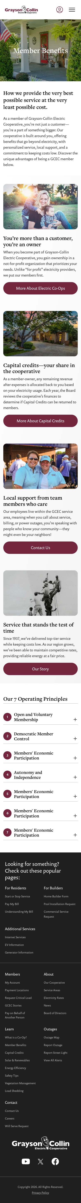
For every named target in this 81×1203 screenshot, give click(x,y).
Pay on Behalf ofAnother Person (15, 1015)
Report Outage (53, 1045)
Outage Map (51, 1037)
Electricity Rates (54, 998)
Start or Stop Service (17, 896)
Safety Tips (12, 1075)
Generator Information (19, 952)
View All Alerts (53, 1060)
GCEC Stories (13, 1005)
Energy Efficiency (15, 1068)
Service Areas (52, 990)
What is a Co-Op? (16, 1037)
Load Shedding (14, 1091)
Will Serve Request (17, 1126)
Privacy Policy (40, 1193)
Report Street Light (55, 1053)
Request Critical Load (18, 998)
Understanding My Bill (19, 911)
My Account (12, 982)
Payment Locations (17, 990)
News (47, 1005)
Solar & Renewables (17, 1060)
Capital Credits (14, 1053)
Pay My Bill (12, 904)
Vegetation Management (20, 1083)
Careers (9, 1118)
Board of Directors (55, 1013)
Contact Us (12, 1111)
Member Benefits (15, 1045)
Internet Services (15, 937)
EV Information (14, 945)
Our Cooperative (54, 982)
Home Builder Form (56, 896)
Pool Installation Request (59, 904)
